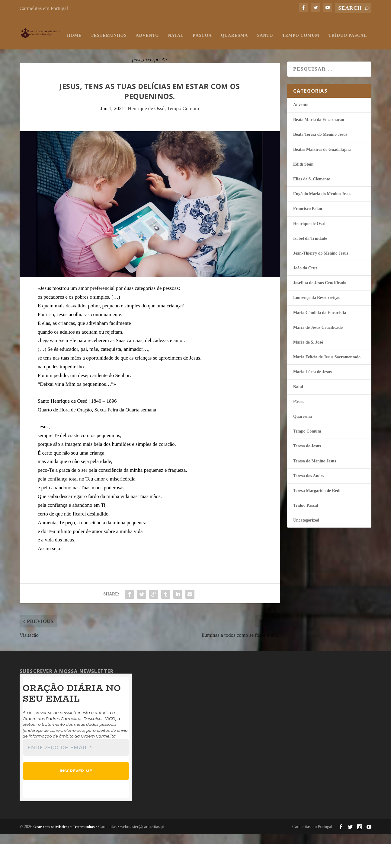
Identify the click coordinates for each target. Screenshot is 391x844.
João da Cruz (305, 278)
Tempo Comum (257, 45)
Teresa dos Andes (308, 486)
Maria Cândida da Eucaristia (319, 323)
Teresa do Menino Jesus (314, 471)
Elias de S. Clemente (311, 189)
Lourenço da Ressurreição (317, 308)
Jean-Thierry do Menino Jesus (320, 263)
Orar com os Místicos (51, 836)
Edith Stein (303, 174)
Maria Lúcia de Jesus (312, 382)
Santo (222, 45)
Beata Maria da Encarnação (318, 130)
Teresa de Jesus (307, 456)
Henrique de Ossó (146, 119)
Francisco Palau (307, 219)
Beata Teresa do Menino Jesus (320, 144)
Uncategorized (306, 530)
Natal (133, 45)
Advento (104, 45)
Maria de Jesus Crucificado (318, 337)
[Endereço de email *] (76, 758)
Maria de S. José (308, 352)
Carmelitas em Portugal (44, 8)
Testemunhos (66, 45)
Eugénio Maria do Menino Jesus (322, 204)
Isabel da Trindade (310, 248)
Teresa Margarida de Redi (317, 501)
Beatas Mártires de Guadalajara (322, 159)
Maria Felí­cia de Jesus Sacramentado (327, 367)
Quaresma (191, 45)
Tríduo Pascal (305, 45)
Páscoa (159, 45)
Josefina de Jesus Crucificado (319, 293)
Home (31, 45)
